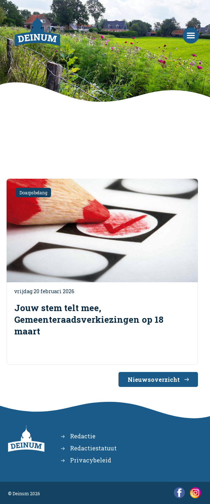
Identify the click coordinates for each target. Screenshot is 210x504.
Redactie (83, 436)
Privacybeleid (90, 460)
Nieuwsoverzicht (154, 379)
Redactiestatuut (93, 448)
